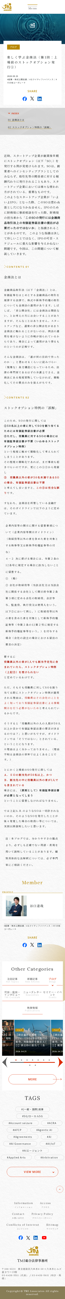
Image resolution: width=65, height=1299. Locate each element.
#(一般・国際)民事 (32, 1109)
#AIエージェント (32, 1150)
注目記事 (12, 980)
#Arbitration (49, 1157)
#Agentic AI (44, 1130)
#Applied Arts (16, 1157)
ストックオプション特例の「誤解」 (32, 127)
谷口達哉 (37, 906)
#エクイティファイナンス (41, 79)
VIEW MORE (32, 1172)
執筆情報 (32, 1009)
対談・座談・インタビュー (12, 995)
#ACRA (51, 1123)
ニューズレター (32, 993)
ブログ (53, 980)
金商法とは (18, 119)
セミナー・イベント (53, 995)
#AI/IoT (51, 1143)
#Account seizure (20, 1123)
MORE (32, 1079)
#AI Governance (20, 1143)
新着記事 (32, 980)
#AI (49, 1136)
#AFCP (17, 1130)
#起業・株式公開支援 (17, 79)
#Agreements (23, 1136)
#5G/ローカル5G (32, 1116)
